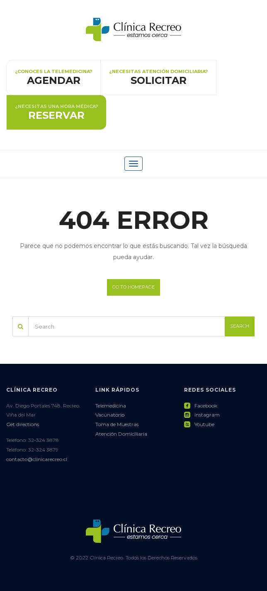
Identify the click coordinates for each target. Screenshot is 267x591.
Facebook (200, 405)
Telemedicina (110, 405)
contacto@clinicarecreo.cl (36, 459)
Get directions (22, 424)
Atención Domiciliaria (121, 434)
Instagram (202, 415)
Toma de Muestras (116, 424)
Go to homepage (133, 287)
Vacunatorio (109, 415)
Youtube (199, 424)
